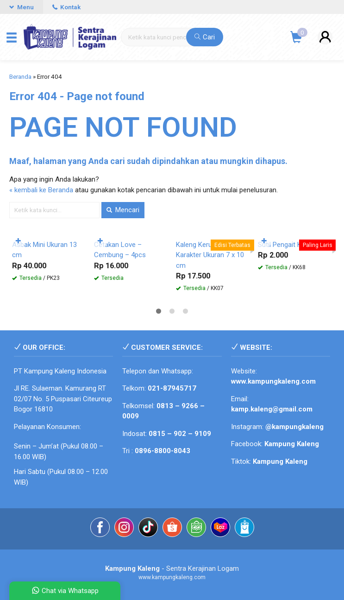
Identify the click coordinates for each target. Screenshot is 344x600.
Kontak (66, 7)
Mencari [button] (122, 210)
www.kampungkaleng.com (273, 381)
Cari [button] (204, 37)
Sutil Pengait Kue (283, 244)
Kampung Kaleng (280, 461)
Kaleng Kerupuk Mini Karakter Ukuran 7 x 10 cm (210, 255)
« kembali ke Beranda (41, 190)
